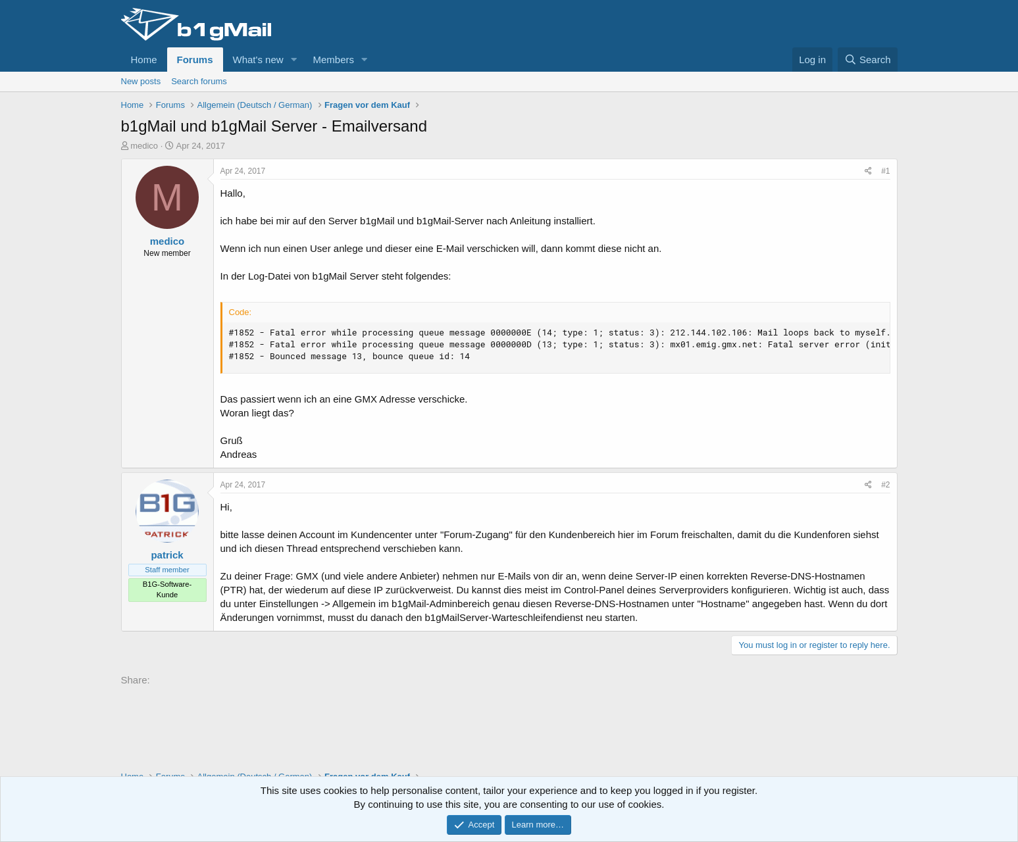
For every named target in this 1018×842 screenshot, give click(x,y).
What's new (258, 59)
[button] (293, 59)
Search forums (199, 81)
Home (144, 59)
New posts (141, 81)
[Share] (868, 171)
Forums (195, 59)
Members (333, 59)
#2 (885, 484)
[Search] (868, 59)
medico (144, 146)
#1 (885, 171)
